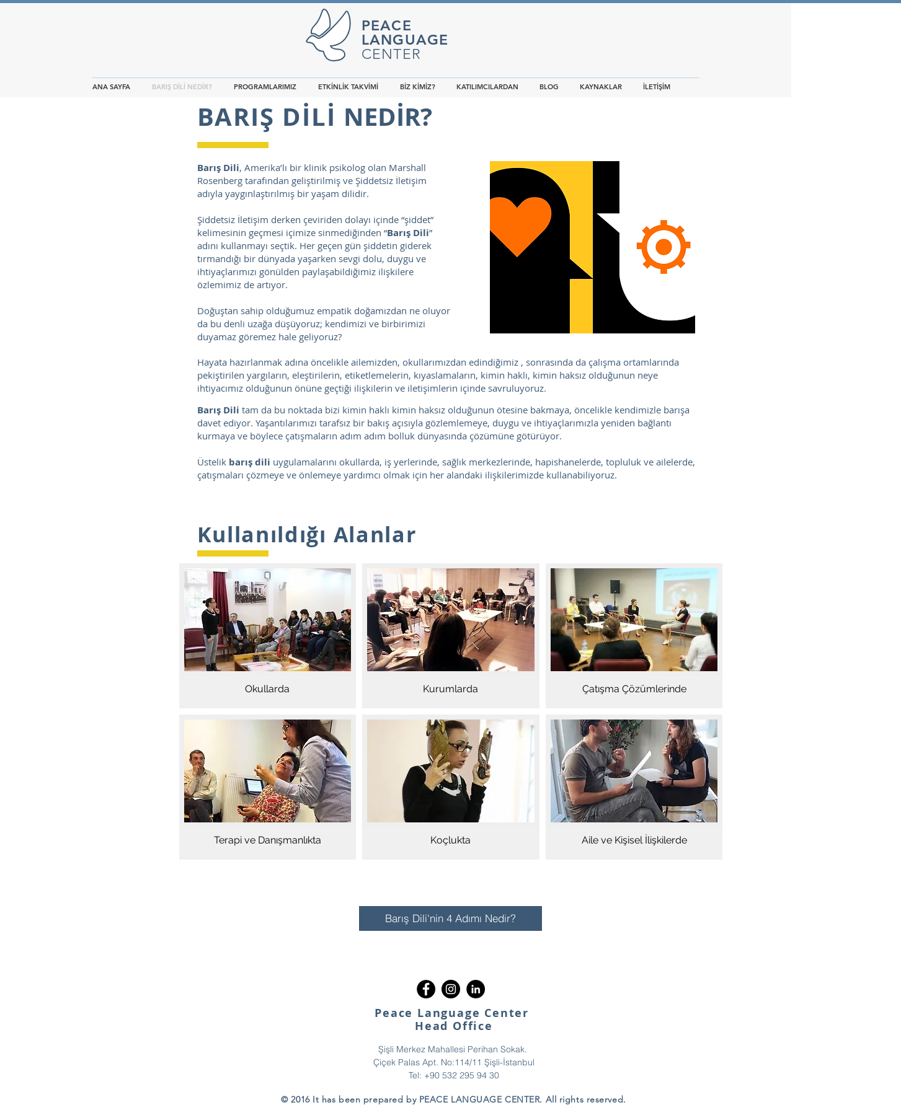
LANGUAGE (405, 39)
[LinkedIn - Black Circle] (475, 989)
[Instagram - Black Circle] (451, 989)
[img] (268, 635)
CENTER (391, 54)
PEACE (387, 25)
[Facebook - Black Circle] (426, 989)
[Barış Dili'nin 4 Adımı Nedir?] (450, 918)
